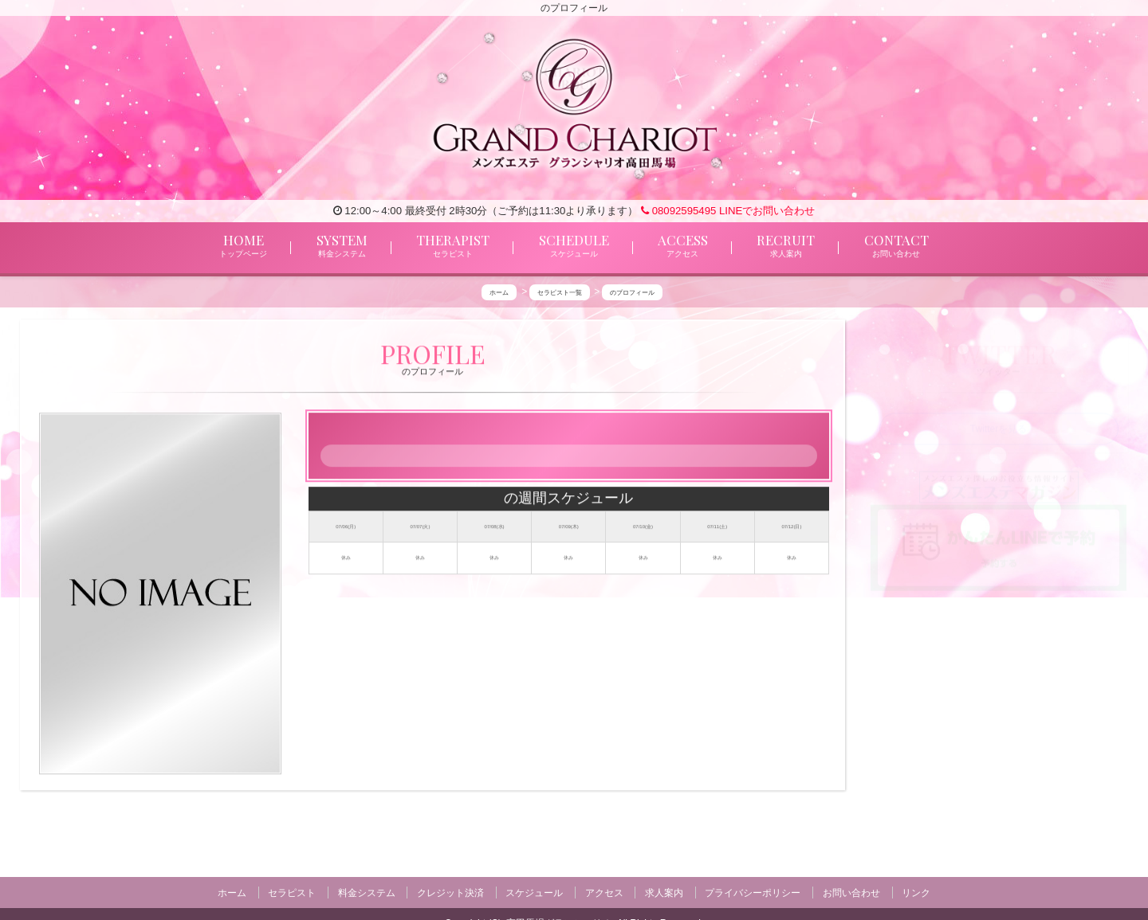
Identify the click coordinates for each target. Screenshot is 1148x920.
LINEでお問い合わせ (767, 211)
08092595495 (678, 211)
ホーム (232, 892)
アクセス (604, 892)
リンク (916, 892)
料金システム (366, 892)
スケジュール (534, 892)
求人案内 (664, 892)
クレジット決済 (450, 892)
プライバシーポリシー (752, 892)
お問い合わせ (851, 892)
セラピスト (292, 892)
